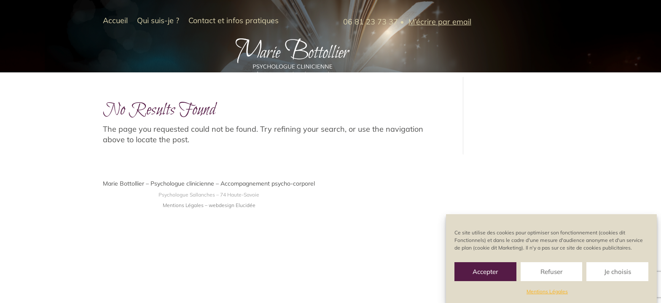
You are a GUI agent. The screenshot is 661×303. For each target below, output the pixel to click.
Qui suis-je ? (158, 21)
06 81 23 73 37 (370, 22)
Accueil (115, 21)
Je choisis (617, 272)
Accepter (485, 272)
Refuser (551, 272)
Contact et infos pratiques (233, 21)
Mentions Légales (547, 293)
